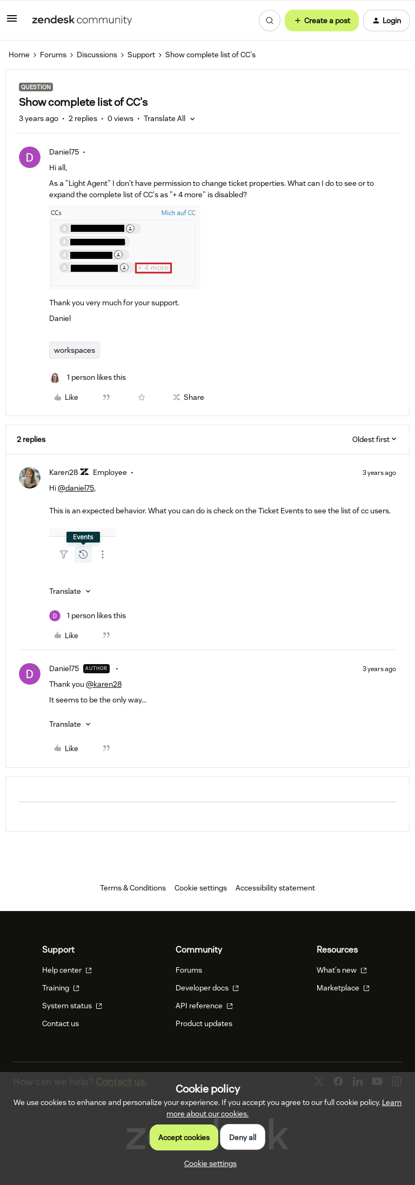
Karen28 (63, 472)
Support (141, 54)
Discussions (97, 54)
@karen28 (104, 684)
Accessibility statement (275, 888)
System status (72, 1005)
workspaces (74, 350)
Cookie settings (201, 888)
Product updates (204, 1023)
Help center (67, 970)
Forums (53, 54)
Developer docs (207, 988)
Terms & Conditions (133, 888)
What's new (342, 970)
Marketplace (343, 988)
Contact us (60, 1023)
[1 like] (87, 377)
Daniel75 (64, 152)
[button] (11, 22)
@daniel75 (76, 488)
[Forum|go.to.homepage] (82, 20)
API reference (204, 1005)
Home (19, 54)
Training (60, 988)
